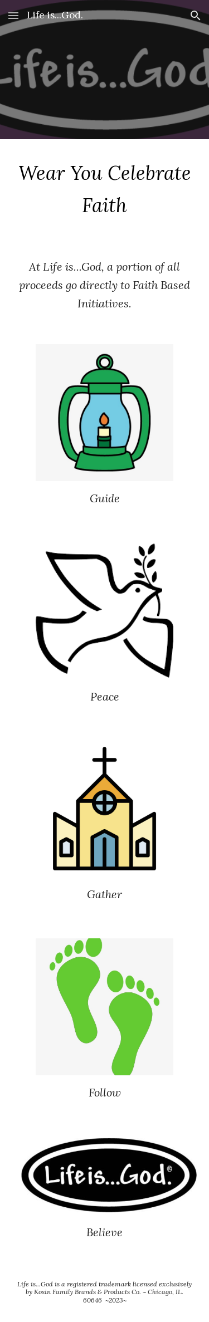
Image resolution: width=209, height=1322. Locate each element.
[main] (105, 189)
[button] (13, 15)
